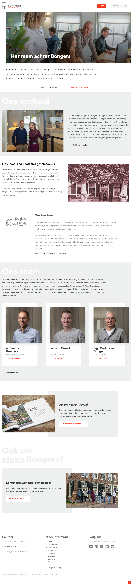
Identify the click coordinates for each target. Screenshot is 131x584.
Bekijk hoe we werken (80, 145)
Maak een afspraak (16, 499)
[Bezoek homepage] (11, 5)
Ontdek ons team (52, 87)
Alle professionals (13, 372)
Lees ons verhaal (77, 87)
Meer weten (15, 359)
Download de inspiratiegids (71, 423)
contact (102, 6)
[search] (126, 6)
